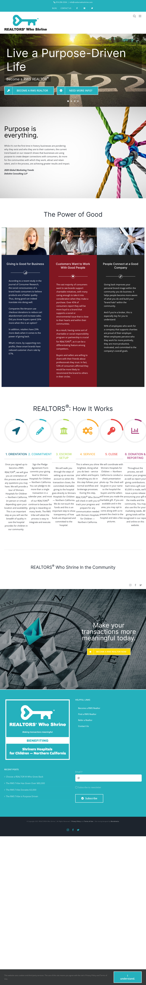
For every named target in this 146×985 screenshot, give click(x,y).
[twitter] (140, 585)
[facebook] (135, 585)
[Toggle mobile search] (134, 16)
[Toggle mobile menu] (140, 16)
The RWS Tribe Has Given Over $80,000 (25, 783)
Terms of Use (88, 821)
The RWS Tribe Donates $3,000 (21, 789)
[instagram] (130, 585)
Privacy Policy (76, 821)
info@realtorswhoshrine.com (81, 2)
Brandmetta (115, 821)
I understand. (127, 977)
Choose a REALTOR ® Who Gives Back (24, 776)
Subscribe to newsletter (89, 787)
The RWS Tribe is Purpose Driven (22, 796)
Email (78, 771)
